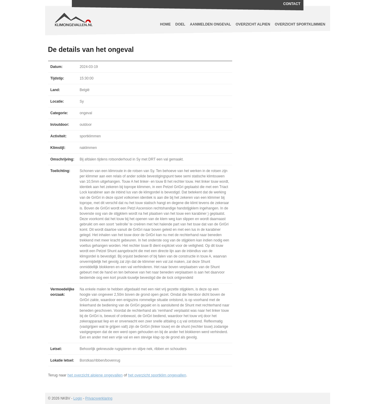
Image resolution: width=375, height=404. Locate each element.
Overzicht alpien (253, 24)
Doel (180, 24)
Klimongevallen (100, 15)
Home (165, 24)
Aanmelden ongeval (210, 24)
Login (77, 398)
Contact (291, 4)
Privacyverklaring (98, 398)
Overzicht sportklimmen (300, 24)
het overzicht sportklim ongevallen (157, 375)
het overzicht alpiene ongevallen (95, 375)
